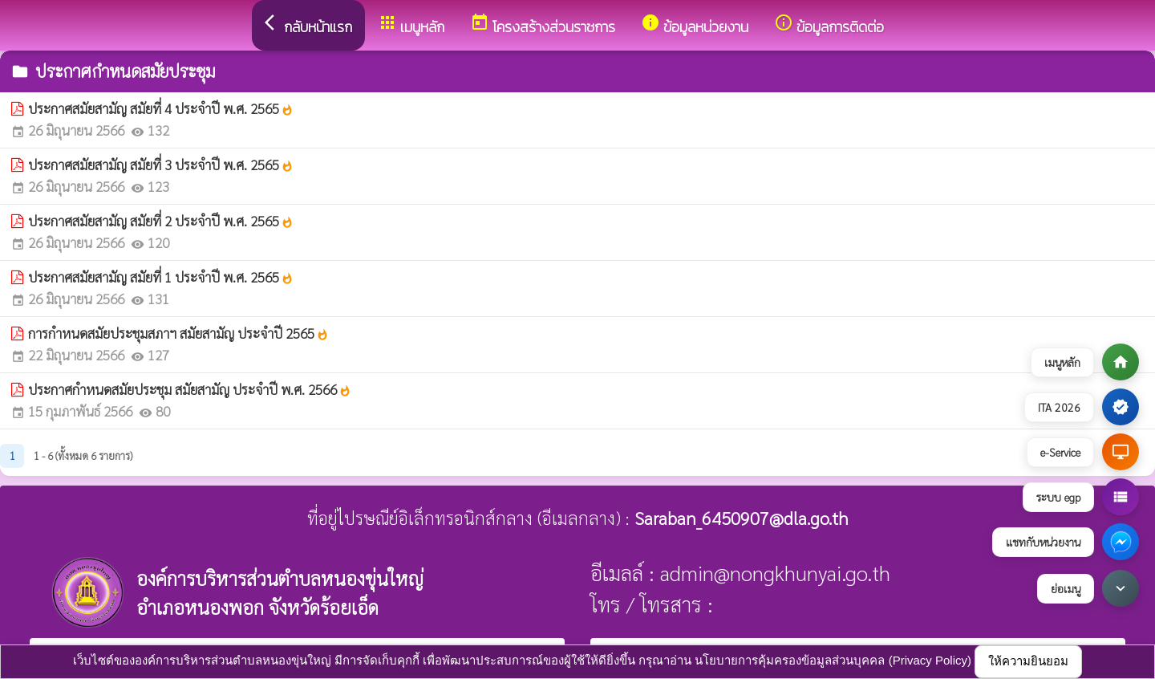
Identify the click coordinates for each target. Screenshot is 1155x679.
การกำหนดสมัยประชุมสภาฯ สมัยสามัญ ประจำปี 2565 (178, 333)
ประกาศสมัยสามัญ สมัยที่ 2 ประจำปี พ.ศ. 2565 (161, 221)
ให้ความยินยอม (1028, 661)
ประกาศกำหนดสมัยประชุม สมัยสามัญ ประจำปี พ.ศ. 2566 (189, 389)
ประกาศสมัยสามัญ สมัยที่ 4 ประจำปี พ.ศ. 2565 (161, 108)
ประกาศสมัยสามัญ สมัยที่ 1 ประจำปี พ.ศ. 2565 (161, 277)
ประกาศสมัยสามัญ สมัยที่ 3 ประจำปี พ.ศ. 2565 (161, 164)
